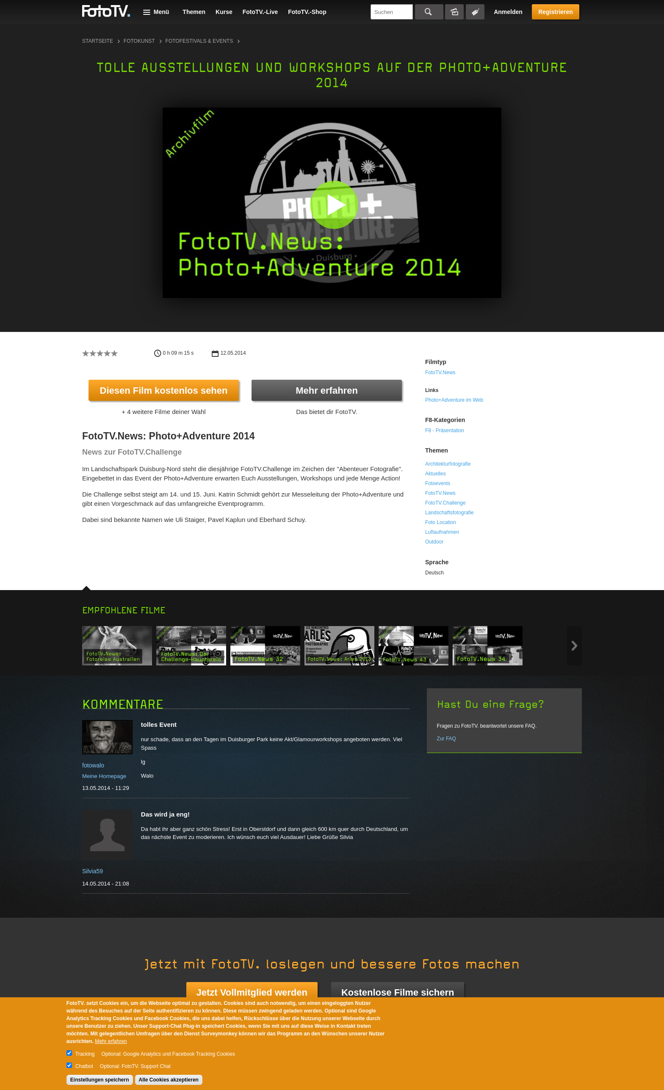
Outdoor (434, 542)
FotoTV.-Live (260, 11)
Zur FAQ (446, 739)
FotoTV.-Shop (307, 11)
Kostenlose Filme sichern (397, 992)
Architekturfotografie (447, 464)
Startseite (97, 41)
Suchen (429, 11)
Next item (574, 645)
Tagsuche (475, 11)
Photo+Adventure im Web (454, 400)
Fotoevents (437, 483)
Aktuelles (435, 474)
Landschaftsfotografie (449, 513)
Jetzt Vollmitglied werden (251, 992)
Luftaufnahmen (442, 532)
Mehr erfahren (327, 390)
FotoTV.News (440, 372)
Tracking (85, 1054)
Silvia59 (92, 871)
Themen (194, 11)
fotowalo (93, 765)
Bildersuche (454, 11)
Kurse (224, 11)
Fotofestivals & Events (199, 41)
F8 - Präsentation (444, 430)
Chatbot (84, 1066)
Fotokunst (139, 41)
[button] (334, 205)
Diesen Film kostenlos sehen (164, 390)
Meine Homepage (104, 776)
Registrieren (555, 11)
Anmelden (508, 11)
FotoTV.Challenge (445, 503)
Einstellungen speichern (99, 1080)
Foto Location (440, 522)
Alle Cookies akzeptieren (169, 1080)
